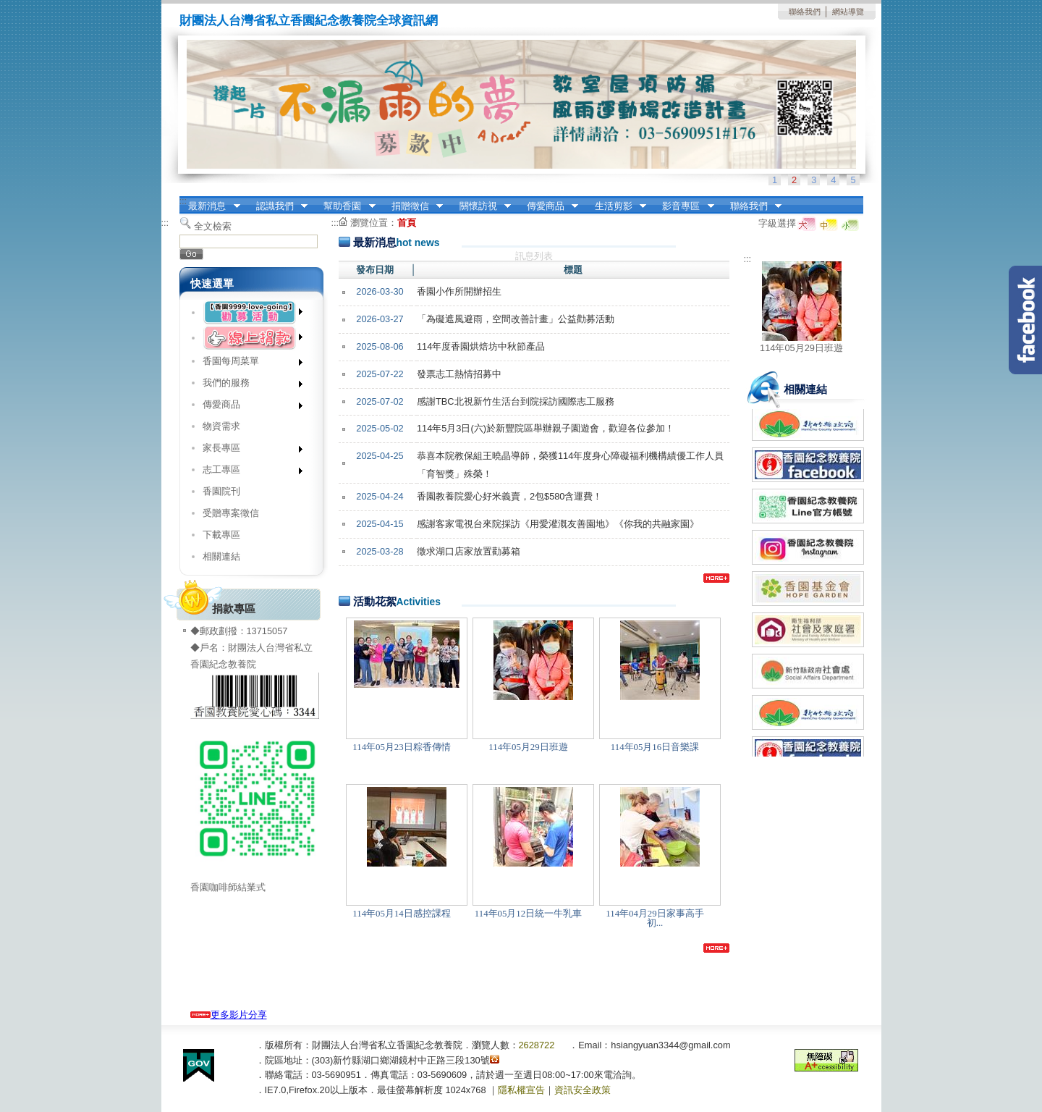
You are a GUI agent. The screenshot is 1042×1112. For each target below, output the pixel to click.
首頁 (406, 222)
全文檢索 (213, 226)
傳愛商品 (547, 206)
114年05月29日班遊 (801, 347)
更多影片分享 (228, 1014)
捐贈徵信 (412, 206)
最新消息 (209, 206)
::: (183, 200)
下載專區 (221, 534)
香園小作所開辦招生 (459, 291)
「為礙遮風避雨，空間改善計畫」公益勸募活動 (515, 318)
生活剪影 (615, 206)
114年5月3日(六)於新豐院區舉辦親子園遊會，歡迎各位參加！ (545, 428)
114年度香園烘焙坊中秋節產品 (481, 346)
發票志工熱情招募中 (459, 373)
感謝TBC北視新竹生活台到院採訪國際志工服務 (515, 401)
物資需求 (221, 426)
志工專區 (248, 472)
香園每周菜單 (248, 363)
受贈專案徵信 (231, 512)
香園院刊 (221, 491)
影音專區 (683, 206)
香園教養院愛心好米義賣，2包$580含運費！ (510, 496)
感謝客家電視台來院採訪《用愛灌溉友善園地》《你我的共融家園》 (558, 523)
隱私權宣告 (521, 1089)
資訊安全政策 (582, 1089)
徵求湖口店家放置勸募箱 (468, 551)
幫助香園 (345, 206)
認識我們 (277, 206)
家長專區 (248, 450)
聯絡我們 (805, 11)
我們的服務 (248, 385)
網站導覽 (848, 11)
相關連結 (221, 556)
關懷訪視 (480, 206)
